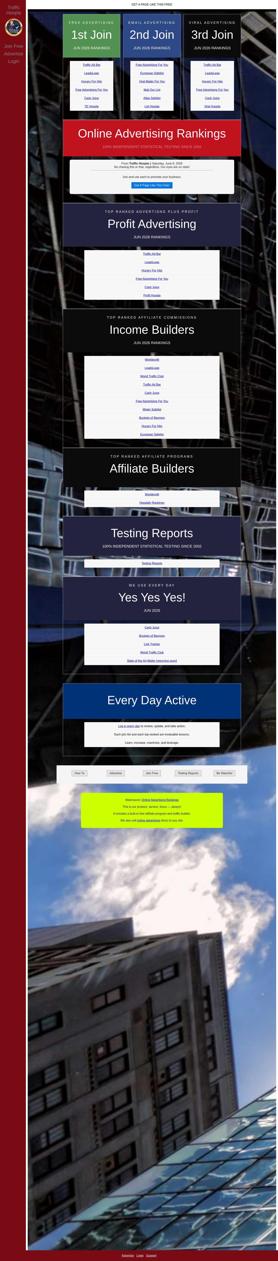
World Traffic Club (152, 376)
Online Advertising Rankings (152, 141)
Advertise (13, 53)
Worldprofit (152, 359)
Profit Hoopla (152, 295)
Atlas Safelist (151, 98)
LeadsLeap (91, 73)
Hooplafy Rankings (152, 502)
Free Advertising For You (91, 89)
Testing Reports (152, 563)
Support (151, 1255)
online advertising (148, 820)
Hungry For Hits (91, 81)
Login (13, 61)
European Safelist (152, 73)
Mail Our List (152, 89)
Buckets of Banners (152, 417)
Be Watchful (224, 773)
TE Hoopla (92, 106)
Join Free (13, 46)
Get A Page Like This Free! (152, 185)
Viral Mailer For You (152, 81)
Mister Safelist (152, 409)
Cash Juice (91, 98)
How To (79, 773)
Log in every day (129, 726)
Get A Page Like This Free (152, 4)
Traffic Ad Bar (91, 64)
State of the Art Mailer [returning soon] (152, 660)
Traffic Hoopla (13, 10)
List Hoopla (152, 106)
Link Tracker (152, 644)
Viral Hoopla (212, 106)
